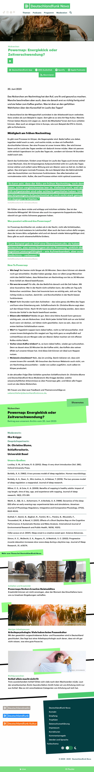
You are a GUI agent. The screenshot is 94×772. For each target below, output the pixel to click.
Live (24, 769)
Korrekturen (54, 732)
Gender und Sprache (58, 739)
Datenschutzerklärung (59, 723)
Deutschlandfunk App (20, 70)
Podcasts (37, 12)
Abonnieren (47, 75)
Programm (49, 12)
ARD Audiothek (43, 70)
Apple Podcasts (76, 70)
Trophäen (53, 719)
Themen (26, 12)
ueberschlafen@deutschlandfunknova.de (27, 393)
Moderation (61, 12)
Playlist (71, 769)
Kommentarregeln (57, 735)
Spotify (60, 70)
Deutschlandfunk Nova (59, 708)
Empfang (53, 716)
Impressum (54, 728)
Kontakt (52, 712)
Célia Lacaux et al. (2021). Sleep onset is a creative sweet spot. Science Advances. (45, 533)
